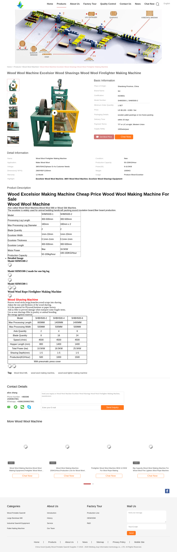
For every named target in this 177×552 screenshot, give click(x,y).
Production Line (93, 513)
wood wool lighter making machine (72, 373)
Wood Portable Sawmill (16, 513)
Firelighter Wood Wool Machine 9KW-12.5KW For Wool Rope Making (109, 469)
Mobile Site (139, 542)
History (49, 518)
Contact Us (125, 4)
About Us (75, 4)
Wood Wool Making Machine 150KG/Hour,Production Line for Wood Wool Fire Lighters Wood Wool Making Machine (67, 469)
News (138, 4)
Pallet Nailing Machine (16, 528)
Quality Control (108, 4)
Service (50, 523)
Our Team (51, 528)
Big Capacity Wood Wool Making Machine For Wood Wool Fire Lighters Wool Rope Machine (151, 469)
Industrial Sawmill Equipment (18, 523)
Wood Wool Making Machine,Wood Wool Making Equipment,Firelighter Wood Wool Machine (25, 469)
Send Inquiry (112, 407)
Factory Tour (90, 4)
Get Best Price (104, 137)
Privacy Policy (119, 542)
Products (61, 4)
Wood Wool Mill (20, 373)
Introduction (51, 513)
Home (50, 4)
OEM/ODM (91, 518)
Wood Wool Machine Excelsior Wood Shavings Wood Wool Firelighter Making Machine (74, 67)
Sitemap (100, 542)
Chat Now (149, 4)
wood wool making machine (42, 373)
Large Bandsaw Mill (14, 518)
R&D (89, 523)
